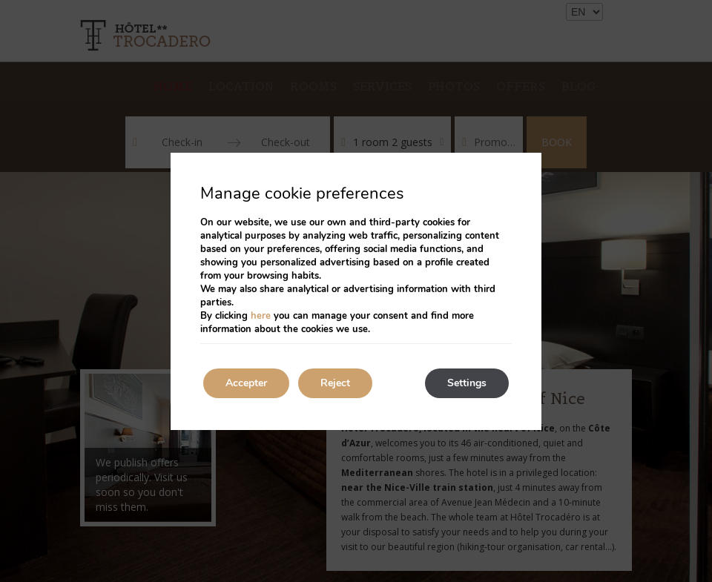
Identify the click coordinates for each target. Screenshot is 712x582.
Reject (335, 383)
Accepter (246, 383)
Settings (467, 383)
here (261, 316)
